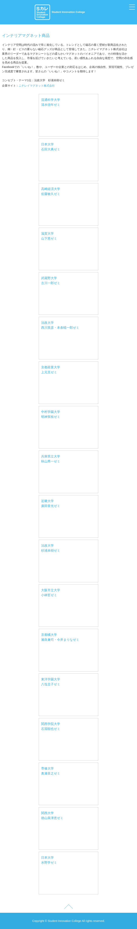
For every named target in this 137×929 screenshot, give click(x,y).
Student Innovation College (59, 12)
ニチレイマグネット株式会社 (37, 85)
